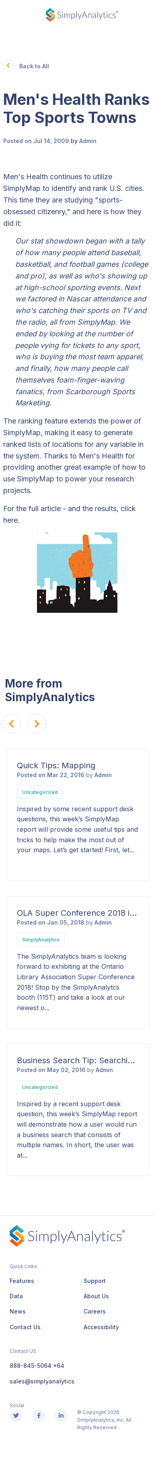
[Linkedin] (61, 1415)
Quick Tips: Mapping (56, 765)
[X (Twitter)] (16, 1415)
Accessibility (101, 1327)
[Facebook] (38, 1415)
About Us (96, 1296)
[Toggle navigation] (9, 15)
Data (16, 1296)
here (10, 520)
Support (95, 1280)
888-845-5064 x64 (37, 1365)
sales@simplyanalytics (42, 1381)
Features (22, 1280)
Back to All (34, 66)
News (18, 1311)
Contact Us (25, 1327)
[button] (8, 66)
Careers (95, 1311)
